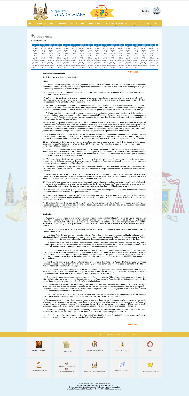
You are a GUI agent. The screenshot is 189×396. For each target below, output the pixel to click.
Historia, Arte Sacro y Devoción (115, 24)
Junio (35, 55)
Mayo (35, 53)
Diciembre (35, 65)
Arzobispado (41, 24)
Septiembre (35, 60)
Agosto (35, 59)
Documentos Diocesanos (90, 24)
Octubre (35, 62)
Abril (35, 52)
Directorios (62, 24)
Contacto (134, 24)
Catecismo (110, 334)
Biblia (100, 334)
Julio (35, 57)
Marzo (35, 50)
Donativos (145, 11)
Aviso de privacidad (86, 383)
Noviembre (35, 64)
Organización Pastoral (150, 24)
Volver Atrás (133, 72)
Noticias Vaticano (121, 334)
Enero (35, 47)
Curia (52, 24)
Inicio (31, 23)
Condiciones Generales (102, 383)
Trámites (73, 24)
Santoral (134, 334)
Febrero (35, 48)
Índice (35, 67)
